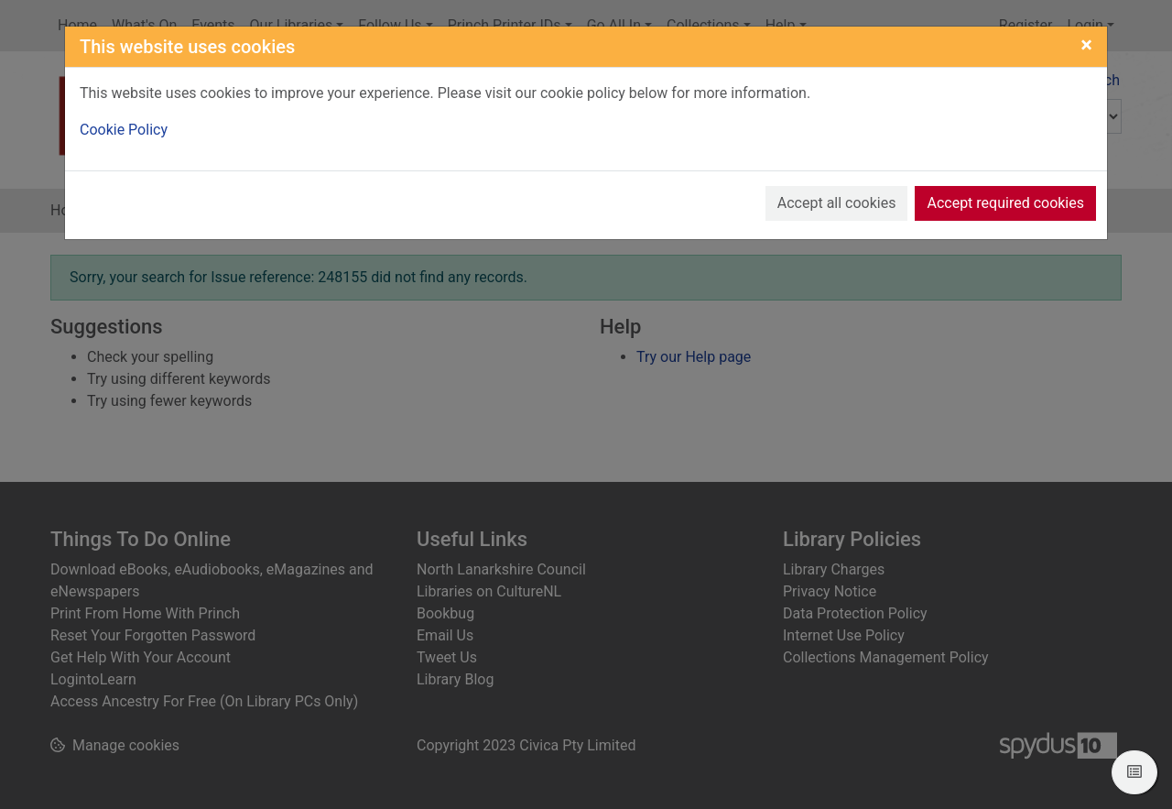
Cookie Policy (124, 129)
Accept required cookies (1005, 203)
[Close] (1086, 45)
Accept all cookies (836, 203)
